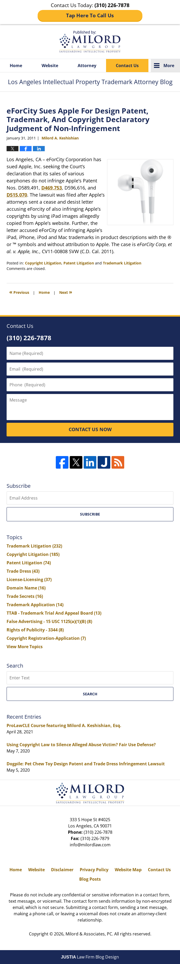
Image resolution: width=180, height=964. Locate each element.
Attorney (87, 65)
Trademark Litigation (122, 263)
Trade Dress (23, 571)
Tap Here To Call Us (90, 15)
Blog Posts (90, 879)
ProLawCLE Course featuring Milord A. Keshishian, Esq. (64, 725)
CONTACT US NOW (90, 429)
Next (65, 291)
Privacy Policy (94, 870)
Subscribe (90, 514)
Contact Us (127, 65)
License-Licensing (29, 579)
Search (90, 693)
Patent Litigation (78, 263)
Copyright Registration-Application (46, 638)
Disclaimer (62, 870)
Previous (19, 291)
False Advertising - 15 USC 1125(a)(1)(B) (49, 621)
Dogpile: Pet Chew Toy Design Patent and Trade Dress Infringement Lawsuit (86, 764)
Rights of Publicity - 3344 (35, 630)
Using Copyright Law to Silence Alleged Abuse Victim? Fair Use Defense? (81, 745)
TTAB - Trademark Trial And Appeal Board (54, 613)
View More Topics (25, 646)
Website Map (128, 870)
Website (50, 65)
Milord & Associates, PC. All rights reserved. (108, 934)
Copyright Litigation (43, 263)
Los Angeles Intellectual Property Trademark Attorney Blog (90, 41)
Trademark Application (35, 605)
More (168, 65)
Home (16, 65)
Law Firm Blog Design (90, 957)
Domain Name (26, 588)
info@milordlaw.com (90, 845)
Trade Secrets (25, 596)
